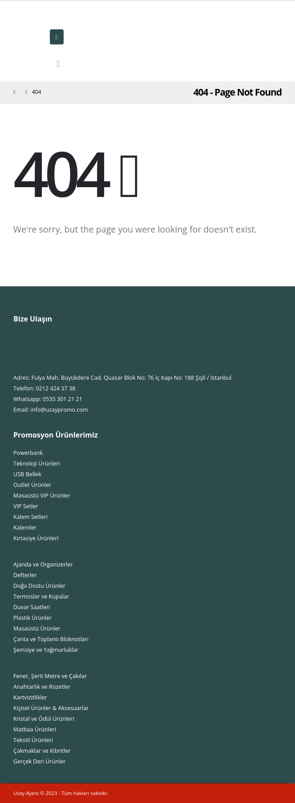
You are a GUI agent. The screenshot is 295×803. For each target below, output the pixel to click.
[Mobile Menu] (57, 36)
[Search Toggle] (58, 63)
